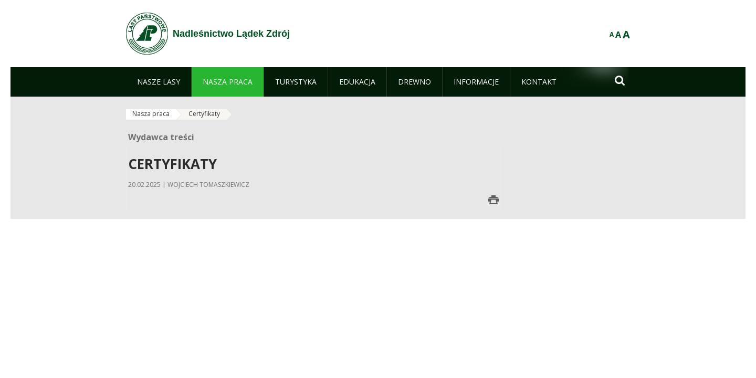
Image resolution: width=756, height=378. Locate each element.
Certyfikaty (204, 113)
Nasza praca (151, 113)
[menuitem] (158, 82)
